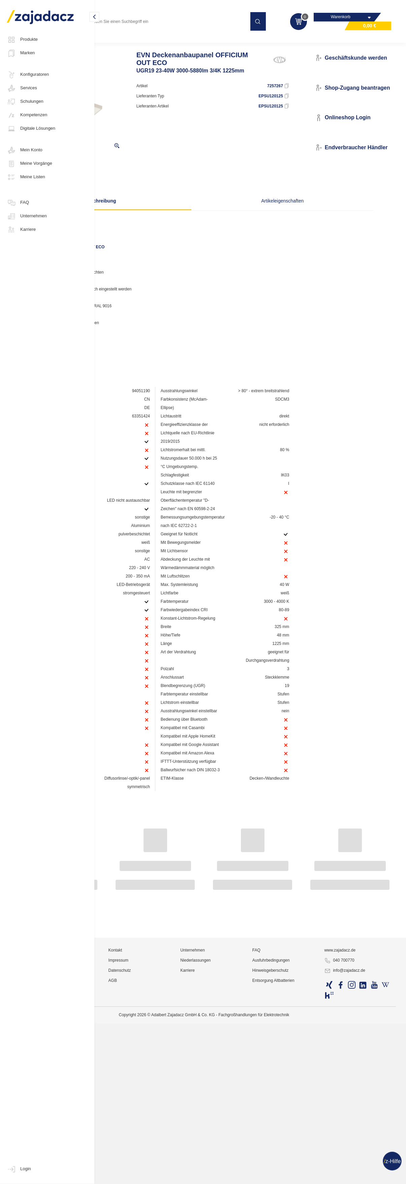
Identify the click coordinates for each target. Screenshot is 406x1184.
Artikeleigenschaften (267, 214)
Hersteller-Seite (132, 348)
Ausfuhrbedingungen (306, 1165)
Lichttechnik (112, 41)
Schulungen (25, 101)
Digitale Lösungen (31, 128)
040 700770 (358, 1165)
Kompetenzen (27, 115)
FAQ (18, 203)
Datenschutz (188, 1175)
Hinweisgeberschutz (305, 1175)
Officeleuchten (148, 41)
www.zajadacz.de (358, 1155)
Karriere (21, 230)
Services (22, 88)
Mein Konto (24, 150)
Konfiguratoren (28, 75)
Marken (21, 53)
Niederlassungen (247, 1165)
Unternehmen (27, 216)
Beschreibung (157, 214)
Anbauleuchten (185, 41)
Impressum (186, 1165)
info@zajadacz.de (363, 1176)
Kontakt (183, 1155)
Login (19, 1169)
